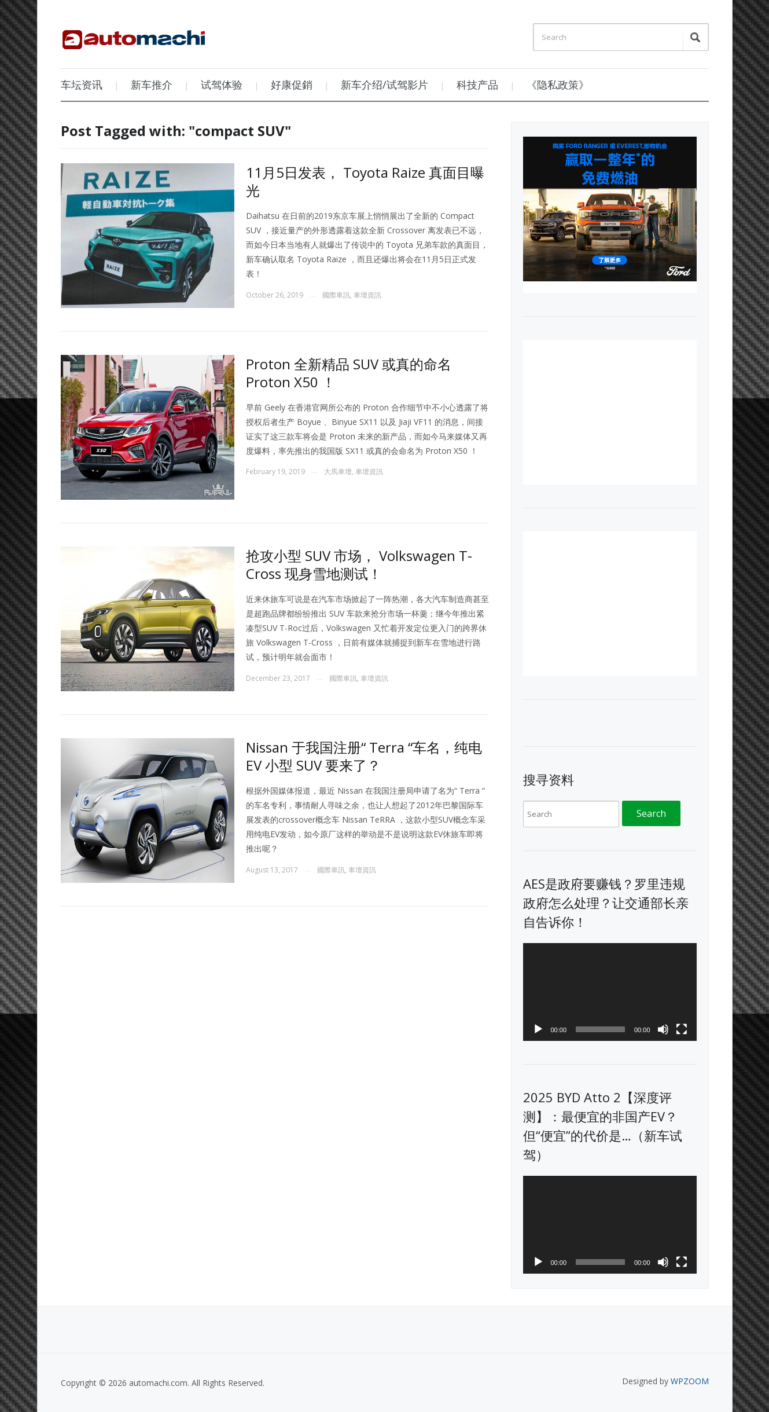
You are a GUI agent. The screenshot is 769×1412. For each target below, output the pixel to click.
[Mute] (663, 1029)
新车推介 (151, 84)
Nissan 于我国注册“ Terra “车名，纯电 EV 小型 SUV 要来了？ (364, 756)
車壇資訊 (367, 295)
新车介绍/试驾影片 (384, 84)
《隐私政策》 (558, 84)
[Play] (538, 1029)
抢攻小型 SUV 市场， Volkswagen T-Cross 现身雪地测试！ (359, 564)
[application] (610, 992)
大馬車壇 (338, 471)
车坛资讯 (81, 84)
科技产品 (477, 84)
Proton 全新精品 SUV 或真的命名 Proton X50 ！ (348, 372)
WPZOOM (690, 1381)
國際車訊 (336, 295)
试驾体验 (221, 84)
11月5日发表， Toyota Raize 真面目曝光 (365, 181)
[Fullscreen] (681, 1029)
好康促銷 (291, 84)
